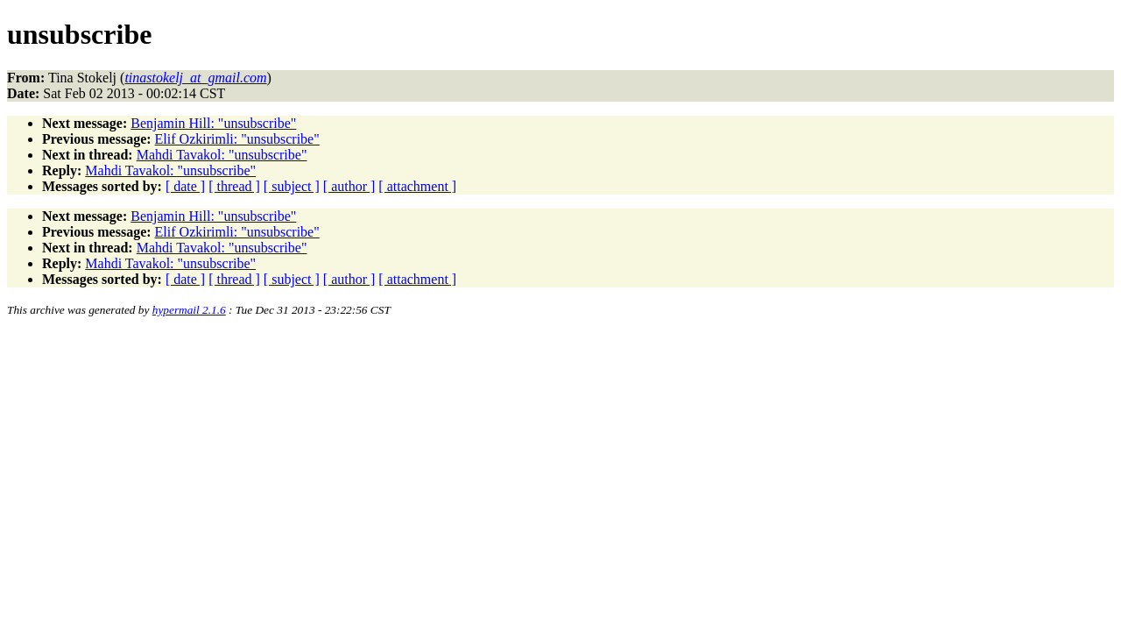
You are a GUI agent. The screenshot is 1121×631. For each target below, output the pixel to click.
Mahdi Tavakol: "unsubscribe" (222, 154)
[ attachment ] (417, 186)
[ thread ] (234, 186)
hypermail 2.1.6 (189, 309)
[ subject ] (292, 186)
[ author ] (349, 186)
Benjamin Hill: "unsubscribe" (213, 123)
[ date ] (185, 186)
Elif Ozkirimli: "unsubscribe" (237, 138)
